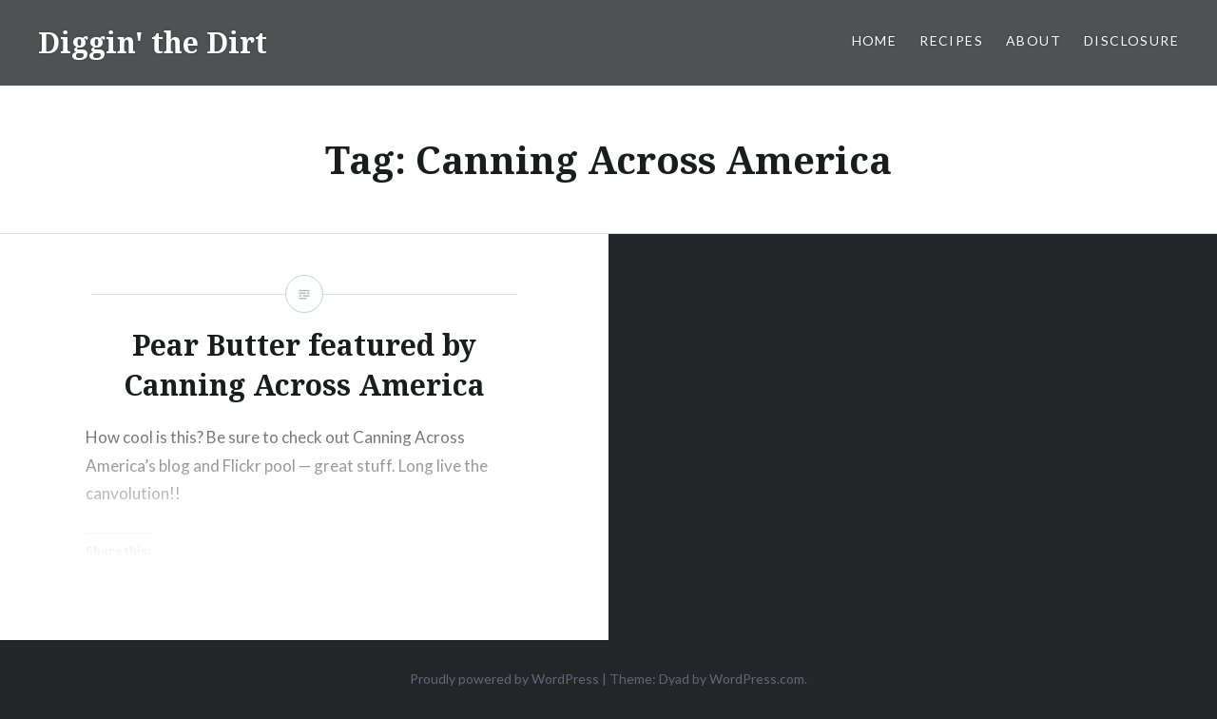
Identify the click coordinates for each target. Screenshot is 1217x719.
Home (875, 40)
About (1033, 40)
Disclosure (1131, 40)
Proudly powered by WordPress (504, 678)
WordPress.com (756, 678)
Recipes (951, 40)
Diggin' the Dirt (152, 42)
